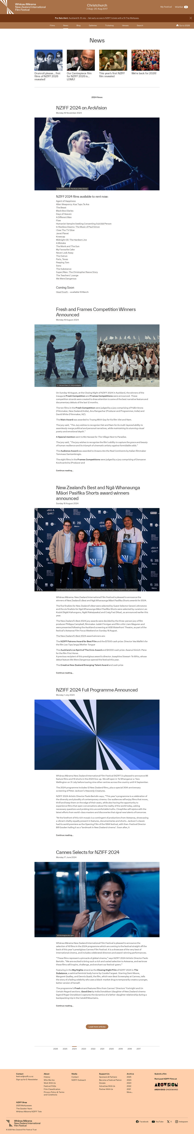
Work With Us (50, 1083)
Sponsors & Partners (108, 1077)
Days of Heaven (64, 214)
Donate (102, 1083)
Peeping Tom (62, 262)
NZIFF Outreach (79, 1080)
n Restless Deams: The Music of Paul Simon (78, 227)
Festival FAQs (50, 1086)
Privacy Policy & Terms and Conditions (54, 1093)
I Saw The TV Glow (65, 230)
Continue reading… (64, 470)
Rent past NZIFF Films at (166, 1079)
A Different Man (64, 217)
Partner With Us (106, 1089)
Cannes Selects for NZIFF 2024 (87, 852)
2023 (129, 1083)
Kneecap (60, 236)
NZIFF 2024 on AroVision (81, 107)
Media (74, 1074)
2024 (129, 1080)
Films (52, 25)
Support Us (104, 1074)
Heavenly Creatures (95, 791)
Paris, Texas (62, 259)
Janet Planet (62, 233)
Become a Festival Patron (110, 1080)
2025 (129, 1077)
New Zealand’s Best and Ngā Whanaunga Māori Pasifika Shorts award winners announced (98, 493)
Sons (58, 265)
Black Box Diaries (64, 210)
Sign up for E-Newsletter (27, 1079)
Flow (58, 220)
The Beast (61, 207)
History (47, 1077)
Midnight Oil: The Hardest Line (71, 240)
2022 (129, 1086)
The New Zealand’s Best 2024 (71, 636)
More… (130, 1092)
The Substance (63, 269)
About (46, 1074)
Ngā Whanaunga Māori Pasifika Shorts (110, 600)
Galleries (93, 25)
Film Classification (52, 1089)
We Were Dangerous (66, 278)
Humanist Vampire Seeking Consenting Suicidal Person (84, 223)
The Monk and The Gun (67, 246)
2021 (129, 1089)
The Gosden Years (24, 1108)
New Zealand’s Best (76, 600)
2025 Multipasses (24, 1105)
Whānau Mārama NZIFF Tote (29, 1111)
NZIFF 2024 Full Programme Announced (97, 689)
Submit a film (161, 1074)
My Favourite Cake (65, 249)
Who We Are (49, 1080)
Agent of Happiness (66, 201)
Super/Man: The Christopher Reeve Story (77, 272)
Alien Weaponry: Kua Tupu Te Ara (72, 204)
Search (140, 25)
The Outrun (61, 256)
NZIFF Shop (21, 1102)
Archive (130, 1074)
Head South (62, 292)
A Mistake (61, 243)
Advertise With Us (107, 1086)
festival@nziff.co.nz (24, 1076)
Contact (19, 1074)
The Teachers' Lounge (67, 275)
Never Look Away (64, 252)
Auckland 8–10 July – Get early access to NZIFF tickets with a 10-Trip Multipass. (97, 18)
